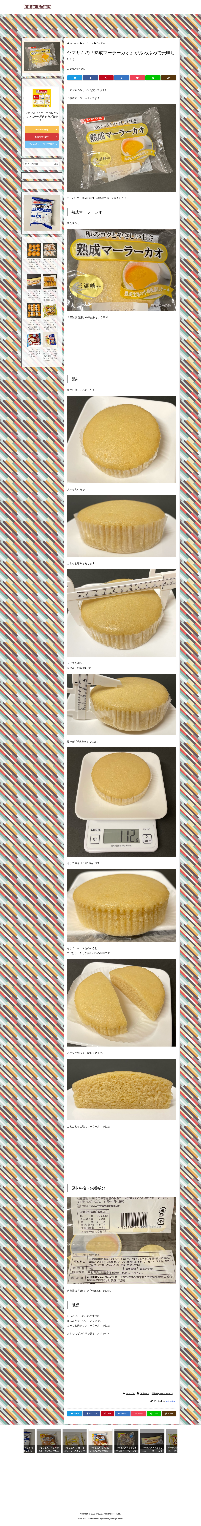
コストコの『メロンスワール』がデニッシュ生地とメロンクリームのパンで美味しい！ (49, 295)
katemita (170, 1401)
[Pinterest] (106, 77)
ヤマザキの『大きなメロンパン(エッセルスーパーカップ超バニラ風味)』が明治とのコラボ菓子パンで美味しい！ (50, 355)
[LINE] (152, 77)
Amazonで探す (42, 129)
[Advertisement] (100, 24)
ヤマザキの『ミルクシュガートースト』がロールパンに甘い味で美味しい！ (34, 295)
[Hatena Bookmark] (121, 77)
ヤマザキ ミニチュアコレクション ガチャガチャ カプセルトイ (41, 116)
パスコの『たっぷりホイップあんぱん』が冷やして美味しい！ (34, 353)
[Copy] (168, 77)
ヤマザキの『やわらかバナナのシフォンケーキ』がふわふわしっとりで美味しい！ (49, 324)
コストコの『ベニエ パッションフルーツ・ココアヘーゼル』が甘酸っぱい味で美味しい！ (33, 324)
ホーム (73, 43)
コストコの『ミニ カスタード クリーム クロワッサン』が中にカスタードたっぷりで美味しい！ (49, 265)
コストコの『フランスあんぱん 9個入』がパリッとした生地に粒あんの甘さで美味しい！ (34, 264)
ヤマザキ (101, 43)
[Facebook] (90, 77)
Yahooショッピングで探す (42, 144)
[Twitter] (74, 77)
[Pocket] (137, 77)
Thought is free (116, 1519)
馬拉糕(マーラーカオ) (162, 1393)
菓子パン (144, 1393)
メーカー (86, 43)
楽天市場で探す (42, 137)
